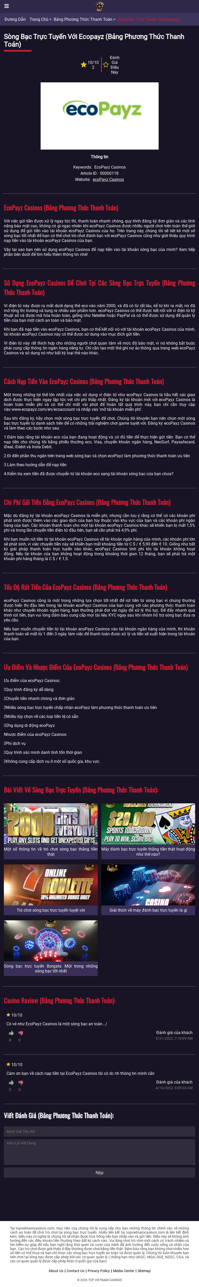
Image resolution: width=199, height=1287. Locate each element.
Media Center (123, 1271)
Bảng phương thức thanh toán (83, 19)
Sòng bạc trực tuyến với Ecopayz (149, 19)
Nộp (99, 1173)
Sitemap (144, 1271)
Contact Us (75, 1271)
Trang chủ (39, 19)
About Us (56, 1271)
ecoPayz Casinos (108, 179)
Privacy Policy (99, 1271)
